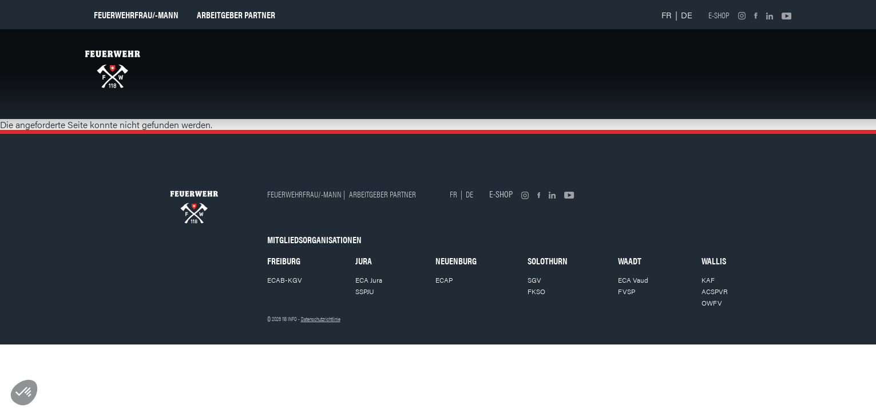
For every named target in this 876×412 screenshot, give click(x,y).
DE (686, 15)
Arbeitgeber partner (236, 14)
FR (666, 15)
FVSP (626, 291)
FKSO (536, 291)
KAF (708, 280)
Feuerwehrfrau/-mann (136, 14)
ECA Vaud (633, 280)
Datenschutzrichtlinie (320, 319)
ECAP (444, 280)
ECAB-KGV (284, 280)
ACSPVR (714, 291)
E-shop (719, 15)
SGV (534, 280)
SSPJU (364, 291)
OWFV (711, 303)
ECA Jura (368, 280)
